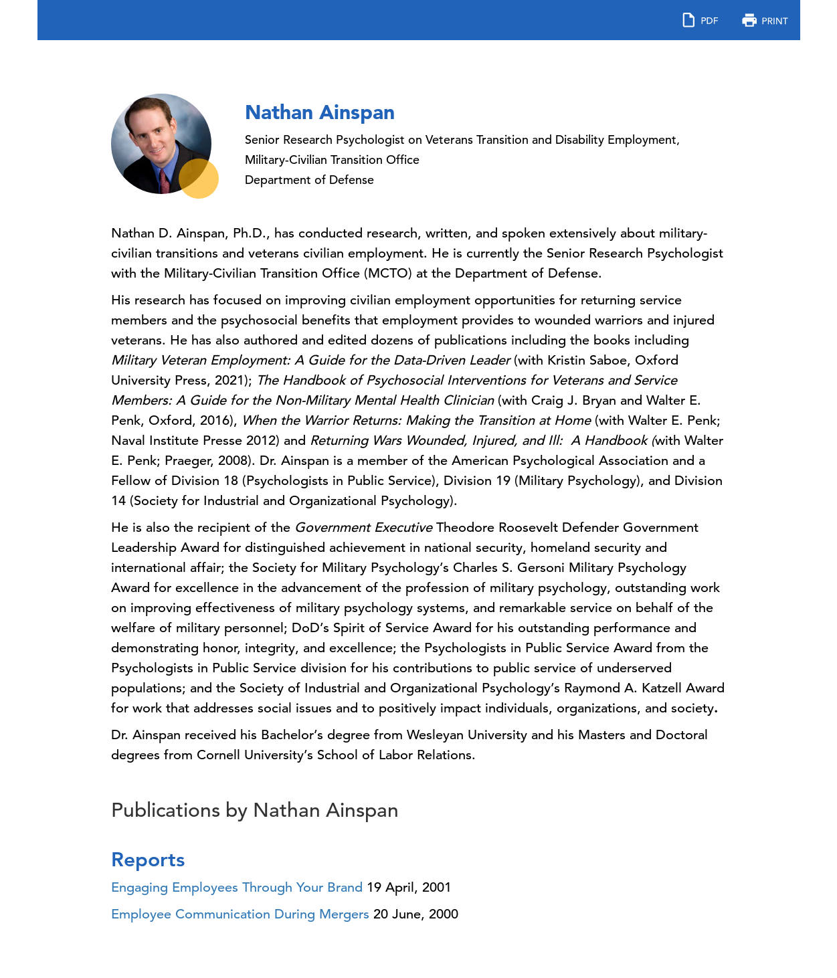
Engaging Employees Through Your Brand (237, 887)
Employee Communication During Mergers (240, 914)
